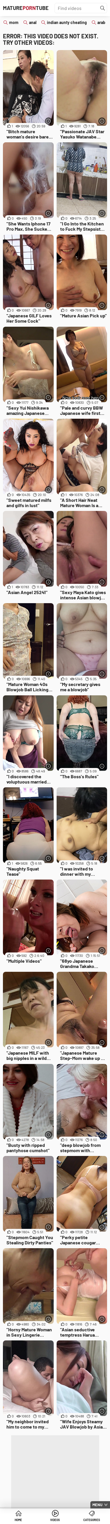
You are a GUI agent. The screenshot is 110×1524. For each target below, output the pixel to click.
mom (13, 22)
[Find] (103, 8)
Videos (55, 1520)
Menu (97, 1504)
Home (18, 1520)
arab (101, 22)
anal (32, 22)
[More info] (48, 121)
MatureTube (26, 8)
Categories (91, 1520)
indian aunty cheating (67, 22)
